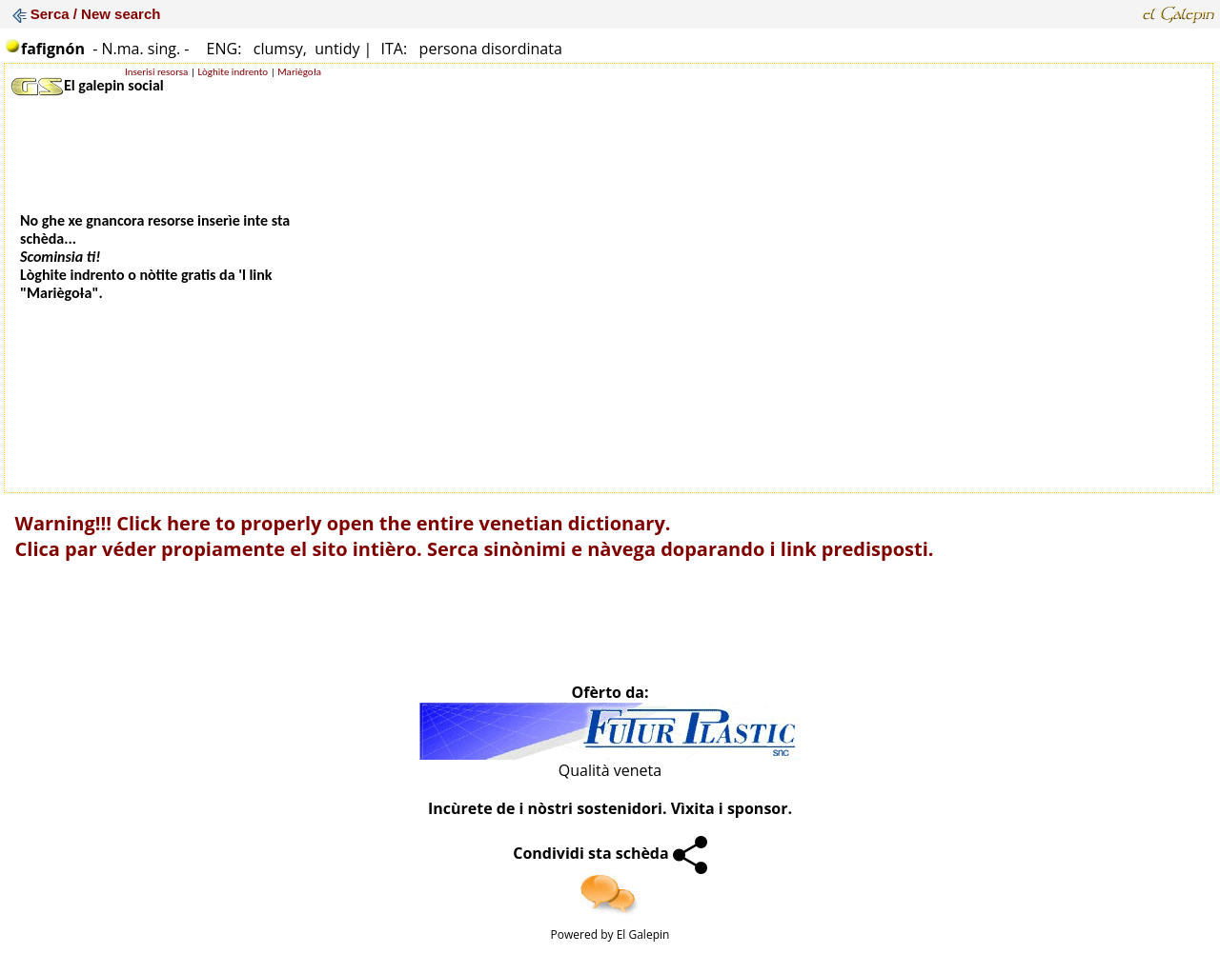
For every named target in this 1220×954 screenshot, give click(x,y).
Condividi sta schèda (610, 853)
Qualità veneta (610, 770)
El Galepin (643, 934)
